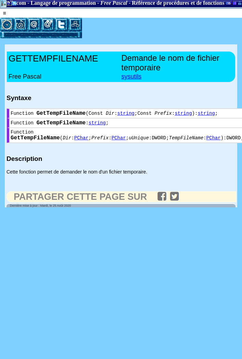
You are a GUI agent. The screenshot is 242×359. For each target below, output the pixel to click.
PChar (81, 142)
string (125, 114)
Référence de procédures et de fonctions (178, 3)
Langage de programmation (63, 3)
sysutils (131, 76)
